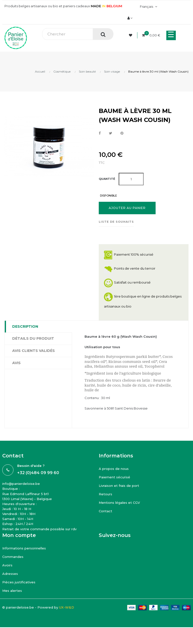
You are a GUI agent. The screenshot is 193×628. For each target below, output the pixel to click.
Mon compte (19, 535)
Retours (105, 494)
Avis (16, 363)
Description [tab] (25, 326)
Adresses (10, 574)
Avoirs (7, 565)
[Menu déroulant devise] (148, 6)
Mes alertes (12, 591)
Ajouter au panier (127, 208)
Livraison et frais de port (119, 486)
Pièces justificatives (18, 582)
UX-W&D (66, 607)
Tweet (110, 133)
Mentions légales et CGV (119, 503)
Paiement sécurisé (114, 477)
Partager (100, 133)
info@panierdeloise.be (21, 484)
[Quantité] (131, 179)
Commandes (12, 557)
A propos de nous (114, 469)
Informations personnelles (24, 548)
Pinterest (121, 133)
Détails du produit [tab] (33, 338)
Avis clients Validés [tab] (33, 350)
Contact (105, 511)
